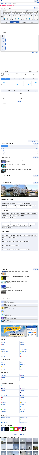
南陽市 (10, 241)
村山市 (14, 235)
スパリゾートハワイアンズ (6, 225)
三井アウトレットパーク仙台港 (6, 227)
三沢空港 (22, 215)
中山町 (32, 235)
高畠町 (14, 241)
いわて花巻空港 (34, 213)
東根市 (21, 235)
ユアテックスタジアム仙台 (23, 225)
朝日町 (7, 237)
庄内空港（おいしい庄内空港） (25, 213)
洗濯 (2, 49)
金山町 (7, 249)
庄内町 (14, 245)
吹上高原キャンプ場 (15, 225)
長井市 (7, 241)
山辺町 (29, 235)
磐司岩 (35, 205)
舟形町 (14, 249)
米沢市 (3, 241)
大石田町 (14, 237)
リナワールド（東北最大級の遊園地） (25, 203)
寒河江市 (7, 235)
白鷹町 (24, 241)
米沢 (3, 152)
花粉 (2, 46)
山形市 (3, 235)
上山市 (11, 235)
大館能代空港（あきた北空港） (6, 215)
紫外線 (3, 38)
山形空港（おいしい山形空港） (15, 213)
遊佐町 (17, 245)
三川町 (10, 245)
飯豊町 (27, 241)
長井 (3, 154)
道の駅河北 (4, 207)
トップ (2, 3)
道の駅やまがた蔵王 (15, 203)
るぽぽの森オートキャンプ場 (11, 207)
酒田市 (7, 245)
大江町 (10, 237)
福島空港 (3, 213)
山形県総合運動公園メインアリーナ (7, 205)
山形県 (10, 3)
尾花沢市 (25, 235)
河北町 (35, 235)
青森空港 (7, 213)
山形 (3, 150)
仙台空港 (18, 215)
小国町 (20, 241)
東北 (5, 3)
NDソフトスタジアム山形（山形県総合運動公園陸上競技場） (23, 205)
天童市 (18, 235)
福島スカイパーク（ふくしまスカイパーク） (8, 217)
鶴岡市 (3, 245)
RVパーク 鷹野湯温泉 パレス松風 (26, 207)
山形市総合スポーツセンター (6, 203)
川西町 (17, 241)
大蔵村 (21, 249)
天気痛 (3, 41)
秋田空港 (14, 215)
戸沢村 (28, 249)
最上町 (10, 249)
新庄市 (3, 249)
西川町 (3, 237)
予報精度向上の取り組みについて (19, 434)
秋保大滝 (29, 225)
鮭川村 (25, 249)
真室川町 (17, 249)
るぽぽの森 (18, 207)
